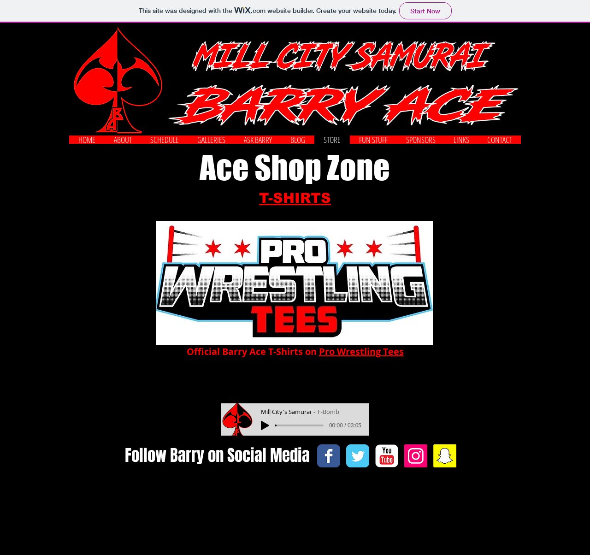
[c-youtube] (386, 455)
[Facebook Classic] (328, 455)
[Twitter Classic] (357, 455)
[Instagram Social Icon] (415, 455)
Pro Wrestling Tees (361, 351)
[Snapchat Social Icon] (444, 455)
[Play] (265, 425)
